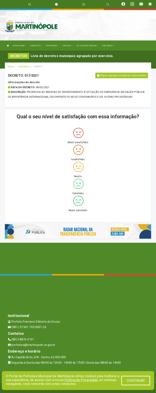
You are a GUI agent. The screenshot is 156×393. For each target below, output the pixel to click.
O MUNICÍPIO (36, 46)
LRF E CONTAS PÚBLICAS (87, 46)
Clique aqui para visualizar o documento (121, 75)
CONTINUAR (136, 380)
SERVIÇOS (67, 46)
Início (11, 66)
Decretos (24, 66)
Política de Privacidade (81, 380)
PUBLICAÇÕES (108, 46)
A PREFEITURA (19, 46)
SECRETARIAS (52, 46)
